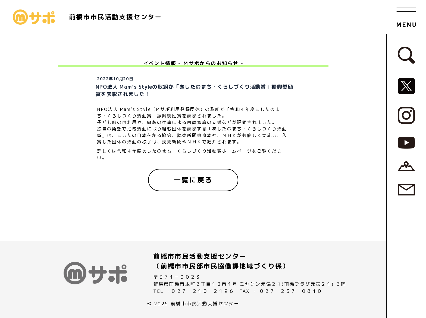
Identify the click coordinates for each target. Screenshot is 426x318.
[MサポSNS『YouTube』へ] (406, 142)
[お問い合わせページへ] (406, 189)
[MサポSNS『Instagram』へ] (406, 115)
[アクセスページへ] (406, 166)
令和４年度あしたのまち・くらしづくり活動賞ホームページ (184, 151)
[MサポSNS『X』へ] (406, 86)
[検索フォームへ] (406, 55)
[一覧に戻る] (193, 180)
